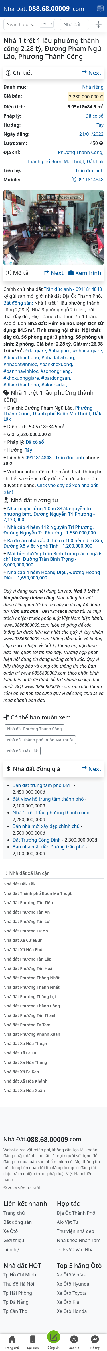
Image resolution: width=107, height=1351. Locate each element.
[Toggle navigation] (100, 8)
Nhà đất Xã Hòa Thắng (25, 1062)
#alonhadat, (54, 385)
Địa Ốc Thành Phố (76, 1213)
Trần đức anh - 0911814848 (73, 289)
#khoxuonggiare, (22, 378)
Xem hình (84, 273)
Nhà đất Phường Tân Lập (27, 959)
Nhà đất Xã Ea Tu (19, 1053)
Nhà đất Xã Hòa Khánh (25, 1081)
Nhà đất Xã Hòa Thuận (25, 1043)
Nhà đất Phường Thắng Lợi (29, 996)
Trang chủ (12, 1343)
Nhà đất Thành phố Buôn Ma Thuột (40, 740)
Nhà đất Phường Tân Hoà (28, 968)
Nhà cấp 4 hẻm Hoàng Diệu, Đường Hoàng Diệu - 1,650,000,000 (51, 575)
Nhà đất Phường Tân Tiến (28, 902)
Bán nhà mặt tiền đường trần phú (48, 847)
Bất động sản (17, 1222)
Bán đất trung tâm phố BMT (42, 785)
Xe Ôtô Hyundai (73, 1284)
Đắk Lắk (95, 161)
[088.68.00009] (43, 8)
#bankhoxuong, (56, 364)
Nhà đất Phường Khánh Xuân (31, 1034)
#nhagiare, (60, 350)
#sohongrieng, (56, 371)
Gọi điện (33, 1343)
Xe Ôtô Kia (68, 1302)
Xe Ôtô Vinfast (72, 1275)
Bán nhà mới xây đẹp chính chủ (46, 826)
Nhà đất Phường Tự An (25, 930)
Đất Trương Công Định (37, 840)
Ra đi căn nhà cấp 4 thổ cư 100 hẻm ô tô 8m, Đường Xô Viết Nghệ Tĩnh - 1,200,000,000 (53, 543)
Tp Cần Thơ (15, 1311)
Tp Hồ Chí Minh (19, 1275)
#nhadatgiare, (88, 350)
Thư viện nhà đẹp (75, 1231)
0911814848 (88, 179)
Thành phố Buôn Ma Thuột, (57, 161)
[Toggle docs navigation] (99, 24)
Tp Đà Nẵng (16, 1302)
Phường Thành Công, (81, 152)
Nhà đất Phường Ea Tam (27, 1024)
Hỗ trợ (95, 1343)
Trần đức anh (89, 170)
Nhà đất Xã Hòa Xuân (24, 1090)
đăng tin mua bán (20, 1161)
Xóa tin (74, 1343)
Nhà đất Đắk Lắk (22, 751)
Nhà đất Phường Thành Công (34, 728)
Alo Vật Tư (67, 1222)
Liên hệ (11, 1249)
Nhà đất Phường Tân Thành (30, 1015)
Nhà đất (73, 24)
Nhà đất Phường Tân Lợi (27, 921)
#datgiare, (37, 350)
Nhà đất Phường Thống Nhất (31, 977)
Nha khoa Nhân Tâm (79, 1240)
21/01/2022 (91, 134)
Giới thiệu (13, 1240)
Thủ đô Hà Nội (18, 1284)
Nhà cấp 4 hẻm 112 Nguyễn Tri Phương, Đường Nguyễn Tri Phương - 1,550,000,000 (49, 530)
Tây (100, 125)
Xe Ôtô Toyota (72, 1293)
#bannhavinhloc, (22, 371)
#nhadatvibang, (58, 357)
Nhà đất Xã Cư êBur (22, 940)
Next (91, 72)
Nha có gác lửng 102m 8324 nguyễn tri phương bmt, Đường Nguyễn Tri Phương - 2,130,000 (49, 514)
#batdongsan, (56, 378)
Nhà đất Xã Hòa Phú (23, 949)
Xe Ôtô (10, 1231)
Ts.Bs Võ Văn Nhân (76, 1249)
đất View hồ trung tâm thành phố (48, 799)
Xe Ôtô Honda (72, 1311)
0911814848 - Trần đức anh (54, 458)
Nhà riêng (93, 87)
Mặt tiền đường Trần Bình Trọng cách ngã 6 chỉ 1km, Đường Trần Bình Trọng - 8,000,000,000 (52, 558)
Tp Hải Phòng (17, 1293)
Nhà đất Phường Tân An (26, 912)
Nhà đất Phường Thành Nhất (31, 987)
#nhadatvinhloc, (21, 364)
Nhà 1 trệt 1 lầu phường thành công (51, 812)
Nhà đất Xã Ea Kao (21, 1071)
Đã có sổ (94, 116)
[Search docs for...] (29, 24)
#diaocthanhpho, (22, 357)
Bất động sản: (18, 303)
